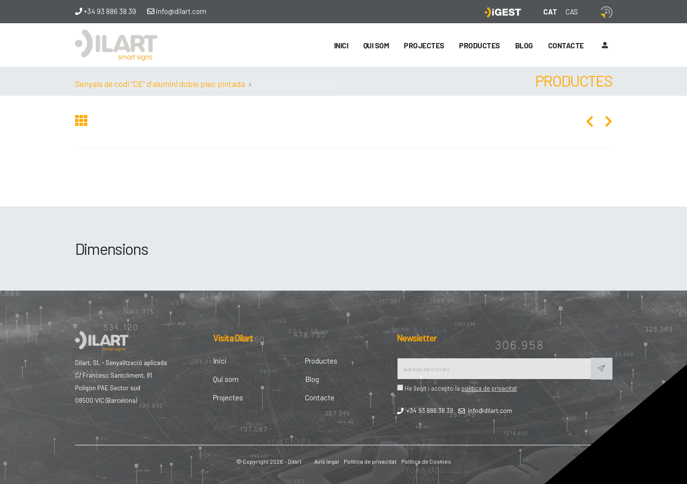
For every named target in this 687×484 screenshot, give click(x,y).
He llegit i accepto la (457, 388)
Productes (479, 45)
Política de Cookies (426, 461)
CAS (571, 11)
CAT (550, 11)
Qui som (376, 45)
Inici (341, 45)
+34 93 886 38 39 (105, 11)
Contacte (566, 45)
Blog (524, 45)
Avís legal (326, 461)
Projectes (424, 45)
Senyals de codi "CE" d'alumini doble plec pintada (160, 83)
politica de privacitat (489, 388)
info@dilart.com (176, 11)
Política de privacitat (370, 461)
